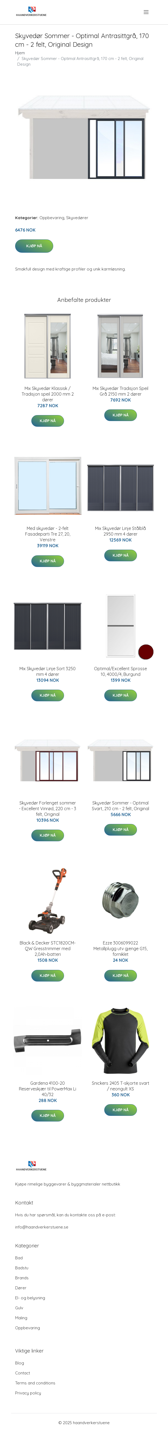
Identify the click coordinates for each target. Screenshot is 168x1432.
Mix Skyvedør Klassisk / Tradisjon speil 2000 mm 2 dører (48, 394)
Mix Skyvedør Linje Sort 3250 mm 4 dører (47, 671)
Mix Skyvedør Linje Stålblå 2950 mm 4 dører (120, 531)
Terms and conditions (35, 1383)
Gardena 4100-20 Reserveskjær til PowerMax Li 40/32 (47, 1088)
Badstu (21, 1267)
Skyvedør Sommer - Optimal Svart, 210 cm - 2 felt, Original (120, 805)
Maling (21, 1317)
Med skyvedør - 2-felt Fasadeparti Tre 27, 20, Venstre (47, 534)
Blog (19, 1363)
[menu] (146, 12)
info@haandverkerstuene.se (41, 1227)
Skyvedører (77, 217)
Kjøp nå (34, 245)
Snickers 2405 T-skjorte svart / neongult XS (120, 1085)
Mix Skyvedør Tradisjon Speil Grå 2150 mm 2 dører (120, 391)
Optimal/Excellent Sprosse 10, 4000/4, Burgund (120, 671)
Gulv (19, 1307)
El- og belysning (30, 1297)
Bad (19, 1257)
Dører (20, 1287)
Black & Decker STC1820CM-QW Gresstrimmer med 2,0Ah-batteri (48, 948)
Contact (22, 1373)
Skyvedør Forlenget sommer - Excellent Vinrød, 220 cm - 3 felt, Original (47, 808)
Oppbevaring (51, 217)
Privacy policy (28, 1393)
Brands (22, 1277)
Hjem (20, 52)
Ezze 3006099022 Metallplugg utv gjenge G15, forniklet (120, 948)
